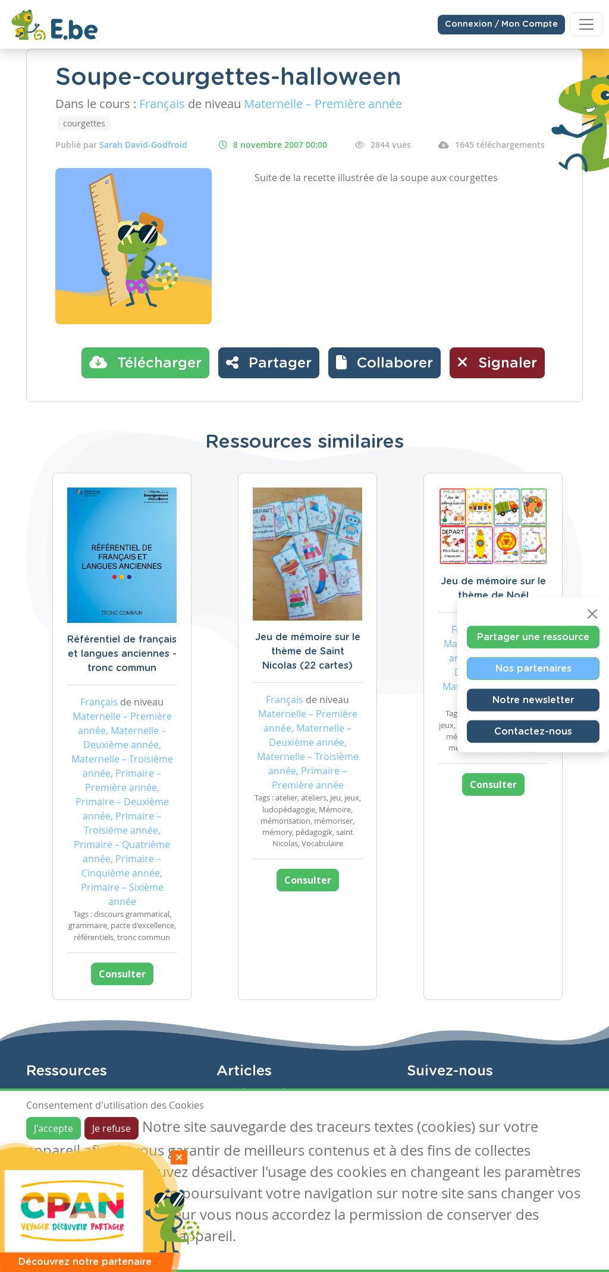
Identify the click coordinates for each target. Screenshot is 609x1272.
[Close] (592, 614)
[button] (384, 362)
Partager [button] (269, 362)
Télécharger (145, 362)
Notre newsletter (533, 700)
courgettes (84, 123)
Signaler (497, 362)
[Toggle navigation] (586, 24)
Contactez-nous (533, 731)
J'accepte (53, 1128)
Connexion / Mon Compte (501, 24)
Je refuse (111, 1128)
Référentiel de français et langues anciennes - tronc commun (122, 654)
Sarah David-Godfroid (143, 144)
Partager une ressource (533, 637)
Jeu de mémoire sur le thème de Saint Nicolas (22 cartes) (307, 651)
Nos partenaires (533, 668)
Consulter (122, 973)
